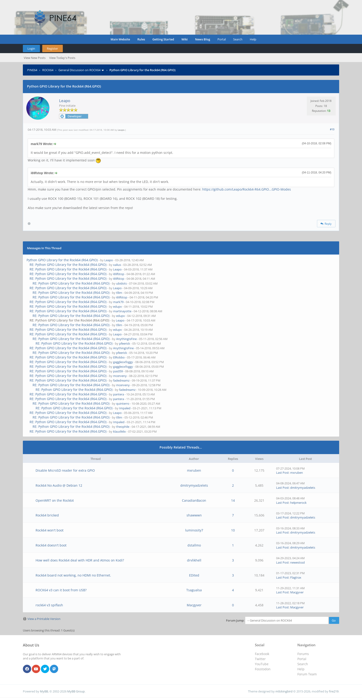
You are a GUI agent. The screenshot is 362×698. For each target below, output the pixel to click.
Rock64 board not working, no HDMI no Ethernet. (73, 575)
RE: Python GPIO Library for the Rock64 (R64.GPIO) (68, 264)
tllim (119, 293)
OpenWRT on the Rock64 (55, 500)
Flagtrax (295, 577)
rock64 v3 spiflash (49, 605)
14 (233, 500)
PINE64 (32, 70)
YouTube (261, 664)
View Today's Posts (62, 58)
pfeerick (124, 343)
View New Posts (34, 58)
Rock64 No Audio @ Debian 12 (59, 485)
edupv (117, 306)
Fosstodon (263, 669)
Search (237, 39)
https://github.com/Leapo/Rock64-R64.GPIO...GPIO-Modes (246, 189)
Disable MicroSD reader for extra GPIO (65, 470)
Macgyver (297, 592)
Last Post (282, 472)
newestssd (297, 562)
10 (233, 530)
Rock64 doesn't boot (51, 545)
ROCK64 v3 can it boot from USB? (61, 590)
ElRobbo (119, 357)
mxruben (194, 470)
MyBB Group (76, 691)
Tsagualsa (194, 590)
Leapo (64, 100)
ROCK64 (47, 70)
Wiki (184, 39)
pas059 (118, 371)
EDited (194, 575)
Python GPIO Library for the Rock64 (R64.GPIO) (62, 260)
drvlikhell (194, 560)
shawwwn (194, 515)
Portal (221, 39)
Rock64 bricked (47, 515)
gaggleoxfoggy (123, 362)
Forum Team (307, 674)
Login (31, 48)
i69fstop (118, 274)
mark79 (118, 302)
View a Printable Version (43, 619)
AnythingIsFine (126, 339)
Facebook (262, 654)
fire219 (333, 691)
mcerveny (120, 376)
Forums (303, 654)
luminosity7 (194, 530)
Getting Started (163, 39)
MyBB (44, 691)
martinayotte (122, 311)
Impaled (124, 408)
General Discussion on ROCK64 (79, 70)
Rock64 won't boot (49, 530)
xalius (117, 265)
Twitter (260, 659)
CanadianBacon (194, 500)
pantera (118, 394)
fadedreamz (121, 380)
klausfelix (119, 431)
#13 (332, 129)
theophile (122, 427)
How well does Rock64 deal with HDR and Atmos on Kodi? (80, 560)
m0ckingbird (284, 691)
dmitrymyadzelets (194, 485)
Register (52, 48)
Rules (141, 39)
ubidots (121, 283)
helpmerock (298, 503)
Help (253, 39)
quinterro (122, 403)
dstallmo (194, 545)
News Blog (202, 39)
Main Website (120, 39)
